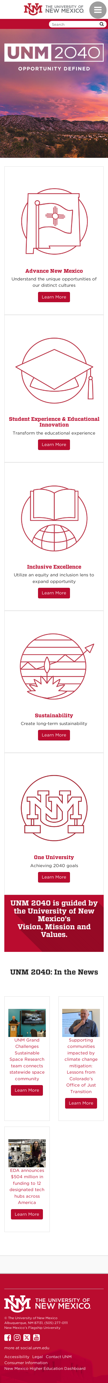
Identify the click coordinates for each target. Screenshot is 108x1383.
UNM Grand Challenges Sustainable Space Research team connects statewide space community (27, 1059)
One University (54, 857)
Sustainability (54, 715)
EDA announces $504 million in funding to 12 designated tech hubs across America (27, 1186)
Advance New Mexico (54, 271)
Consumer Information (26, 1362)
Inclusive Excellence (54, 567)
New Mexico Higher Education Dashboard (45, 1368)
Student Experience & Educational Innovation (54, 422)
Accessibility (16, 1356)
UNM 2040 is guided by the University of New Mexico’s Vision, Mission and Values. (54, 919)
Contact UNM (59, 1356)
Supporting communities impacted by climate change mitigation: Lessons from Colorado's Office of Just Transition (81, 1066)
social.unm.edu (34, 1347)
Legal (37, 1356)
